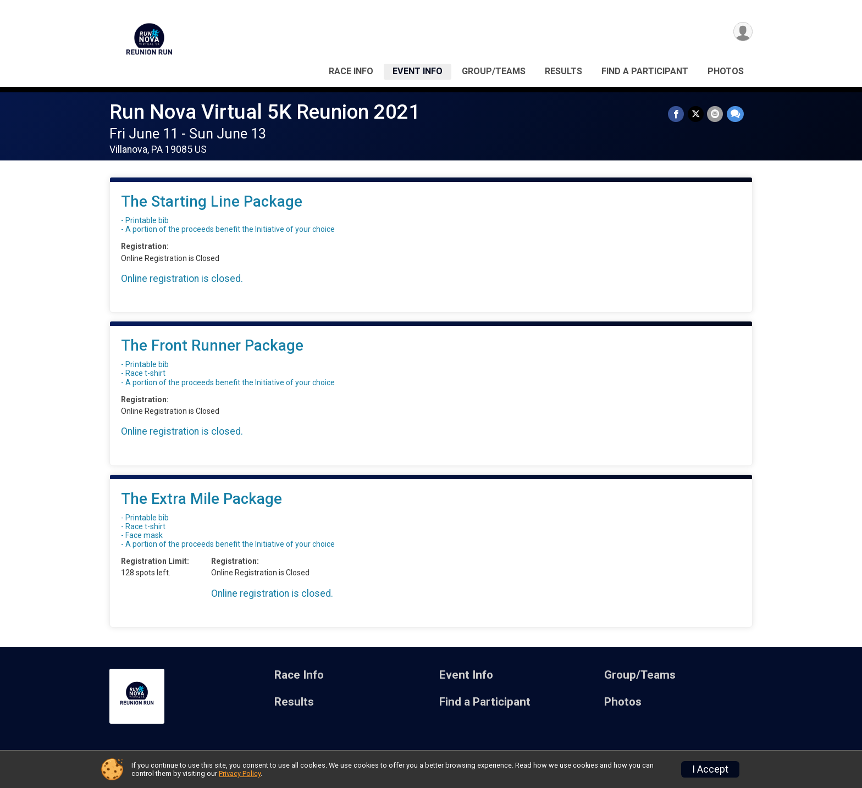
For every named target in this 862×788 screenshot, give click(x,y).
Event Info (418, 71)
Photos (726, 71)
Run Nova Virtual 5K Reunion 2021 (264, 112)
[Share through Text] (735, 114)
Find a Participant (644, 71)
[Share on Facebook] (677, 114)
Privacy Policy (240, 773)
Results (563, 71)
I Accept (710, 769)
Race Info (351, 71)
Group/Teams (494, 71)
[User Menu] (742, 32)
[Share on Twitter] (696, 114)
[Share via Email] (715, 114)
